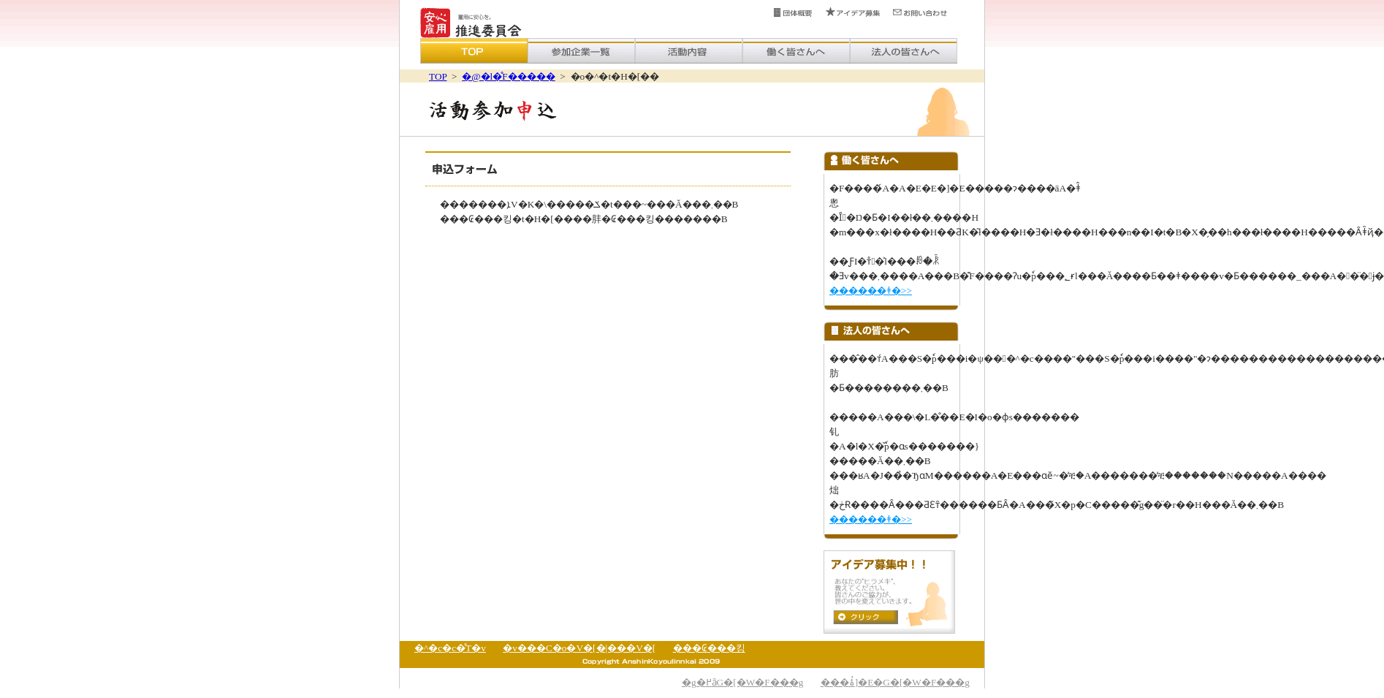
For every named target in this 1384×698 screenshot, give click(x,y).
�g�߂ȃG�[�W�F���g (742, 682)
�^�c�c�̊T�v (450, 647)
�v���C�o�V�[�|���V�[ (579, 647)
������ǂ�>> (870, 290)
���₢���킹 (709, 647)
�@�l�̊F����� (508, 76)
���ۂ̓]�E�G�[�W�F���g (895, 682)
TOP (437, 76)
